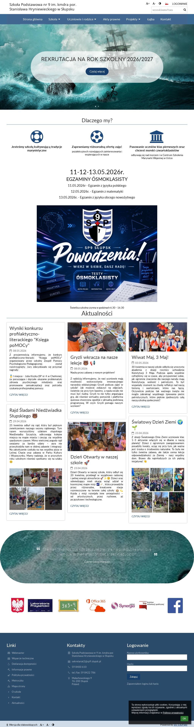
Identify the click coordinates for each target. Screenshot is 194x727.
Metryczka (17, 680)
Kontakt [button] (165, 19)
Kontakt (16, 697)
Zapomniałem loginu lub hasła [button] (142, 683)
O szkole (16, 691)
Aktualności (18, 702)
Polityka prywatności (23, 675)
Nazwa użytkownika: (138, 652)
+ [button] (148, 3)
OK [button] (184, 718)
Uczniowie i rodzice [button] (82, 19)
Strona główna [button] (32, 19)
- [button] (154, 3)
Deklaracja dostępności (24, 663)
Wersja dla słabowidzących (22, 724)
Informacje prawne (22, 669)
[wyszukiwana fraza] (169, 10)
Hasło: (130, 664)
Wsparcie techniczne (23, 658)
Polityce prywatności (173, 712)
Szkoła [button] (54, 19)
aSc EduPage (180, 724)
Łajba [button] (150, 19)
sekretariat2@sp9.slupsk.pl (86, 661)
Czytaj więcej (97, 71)
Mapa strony (18, 686)
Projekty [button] (133, 19)
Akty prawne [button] (111, 19)
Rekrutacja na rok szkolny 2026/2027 (97, 58)
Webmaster (18, 652)
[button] (167, 4)
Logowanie (179, 3)
